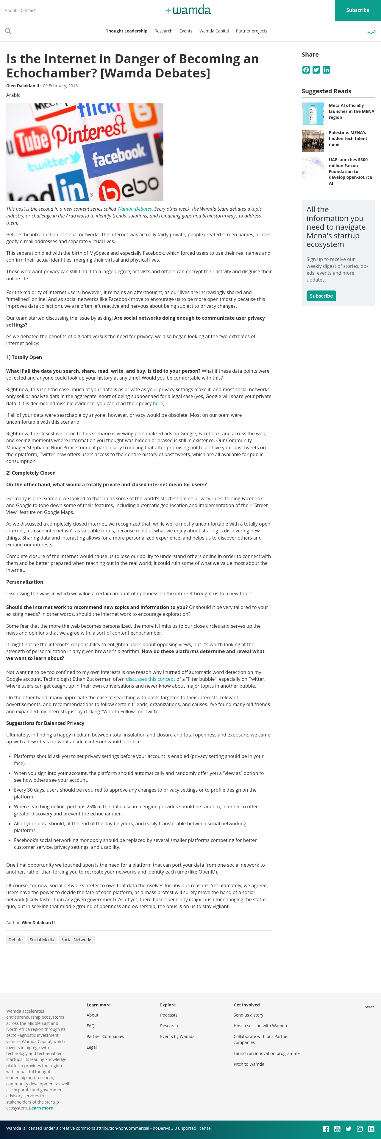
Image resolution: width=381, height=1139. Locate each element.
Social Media (42, 939)
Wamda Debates (134, 209)
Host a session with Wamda (260, 1025)
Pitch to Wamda (249, 1064)
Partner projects (251, 31)
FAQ (91, 1025)
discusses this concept (150, 679)
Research (163, 31)
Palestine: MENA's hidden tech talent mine (348, 138)
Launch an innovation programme (267, 1053)
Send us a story (248, 1015)
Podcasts (168, 1015)
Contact (28, 10)
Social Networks (76, 939)
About (10, 10)
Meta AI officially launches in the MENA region (351, 111)
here (158, 403)
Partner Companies (105, 1036)
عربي (371, 31)
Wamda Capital (214, 31)
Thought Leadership (126, 31)
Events (185, 31)
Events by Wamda (177, 1036)
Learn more (41, 1108)
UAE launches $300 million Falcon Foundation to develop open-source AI (350, 171)
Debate (16, 939)
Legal (92, 1047)
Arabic (13, 95)
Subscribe (357, 10)
